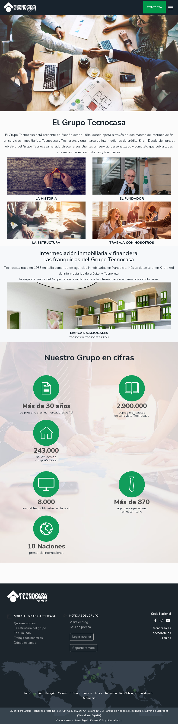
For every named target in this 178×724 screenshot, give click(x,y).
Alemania (89, 698)
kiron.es (165, 638)
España (37, 693)
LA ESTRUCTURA (46, 242)
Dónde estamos (25, 643)
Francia (87, 693)
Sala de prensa (80, 627)
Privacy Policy (64, 720)
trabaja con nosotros (131, 242)
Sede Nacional (161, 614)
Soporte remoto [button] (83, 648)
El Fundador (132, 198)
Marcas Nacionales (89, 333)
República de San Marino (136, 693)
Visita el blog (79, 622)
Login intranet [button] (81, 637)
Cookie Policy (98, 720)
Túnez (99, 693)
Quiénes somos (25, 623)
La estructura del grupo (30, 628)
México (62, 693)
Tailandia (111, 693)
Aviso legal (82, 720)
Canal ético (115, 720)
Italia (27, 693)
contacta (154, 7)
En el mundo (22, 633)
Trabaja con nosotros (28, 638)
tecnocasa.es (162, 628)
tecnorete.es (162, 633)
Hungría (50, 693)
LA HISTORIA (46, 198)
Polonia (75, 693)
